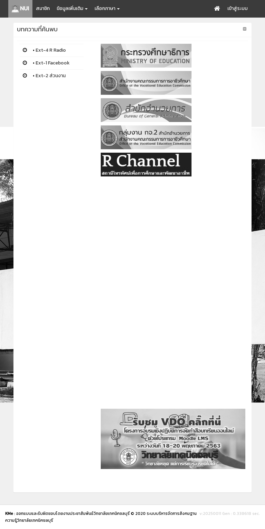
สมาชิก (43, 8)
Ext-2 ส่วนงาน (51, 75)
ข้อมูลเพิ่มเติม (72, 8)
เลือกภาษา (107, 8)
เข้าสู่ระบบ (237, 8)
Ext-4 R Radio (51, 50)
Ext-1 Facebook (53, 63)
